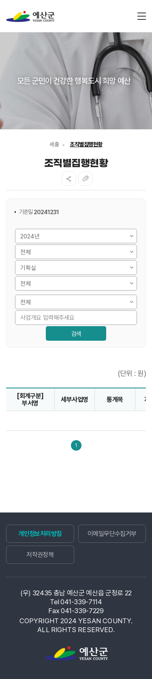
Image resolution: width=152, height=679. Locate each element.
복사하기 (85, 178)
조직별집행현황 (86, 144)
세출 (54, 144)
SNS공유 (69, 178)
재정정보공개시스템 (30, 16)
